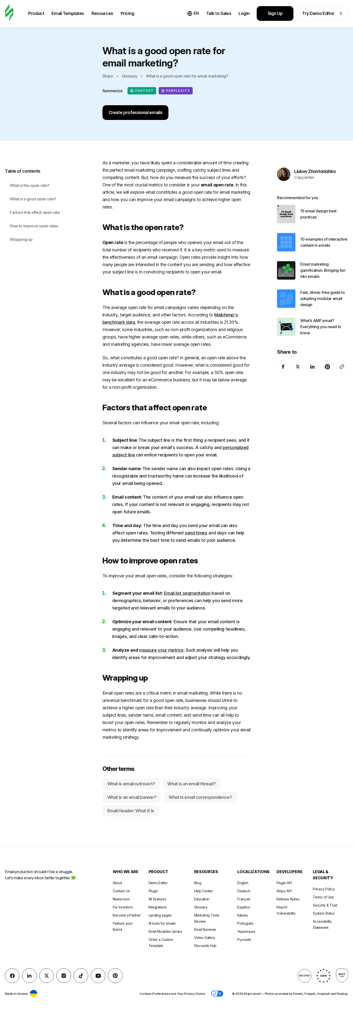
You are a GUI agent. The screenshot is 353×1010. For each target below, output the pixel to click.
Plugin (153, 891)
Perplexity (175, 91)
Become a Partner (127, 915)
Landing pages (160, 915)
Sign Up (275, 13)
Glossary (129, 76)
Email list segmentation (187, 593)
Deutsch (243, 891)
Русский (244, 939)
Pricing (127, 13)
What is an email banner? (131, 797)
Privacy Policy (324, 889)
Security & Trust (325, 905)
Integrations (158, 907)
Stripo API (284, 891)
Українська (246, 931)
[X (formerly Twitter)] (298, 358)
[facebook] (283, 358)
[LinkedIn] (312, 358)
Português (245, 923)
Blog (197, 883)
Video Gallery (204, 937)
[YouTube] (98, 975)
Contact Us (121, 891)
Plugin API (284, 883)
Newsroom (121, 899)
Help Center (203, 891)
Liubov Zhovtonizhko (315, 163)
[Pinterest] (327, 358)
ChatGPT (142, 91)
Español (243, 907)
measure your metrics (161, 650)
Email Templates (67, 13)
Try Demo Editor (322, 13)
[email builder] (9, 13)
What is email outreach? (131, 783)
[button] (217, 994)
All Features (157, 899)
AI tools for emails (162, 923)
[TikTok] (81, 975)
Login (244, 13)
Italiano (242, 915)
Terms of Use (323, 897)
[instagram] (63, 975)
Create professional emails (136, 112)
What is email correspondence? (200, 797)
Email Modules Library (165, 931)
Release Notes (288, 899)
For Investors (123, 907)
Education (201, 899)
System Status (323, 913)
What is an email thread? (191, 783)
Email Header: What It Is (130, 810)
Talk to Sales (218, 13)
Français (243, 899)
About (117, 883)
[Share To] (342, 358)
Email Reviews (205, 929)
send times (196, 532)
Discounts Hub (205, 946)
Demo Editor (158, 883)
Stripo (107, 76)
